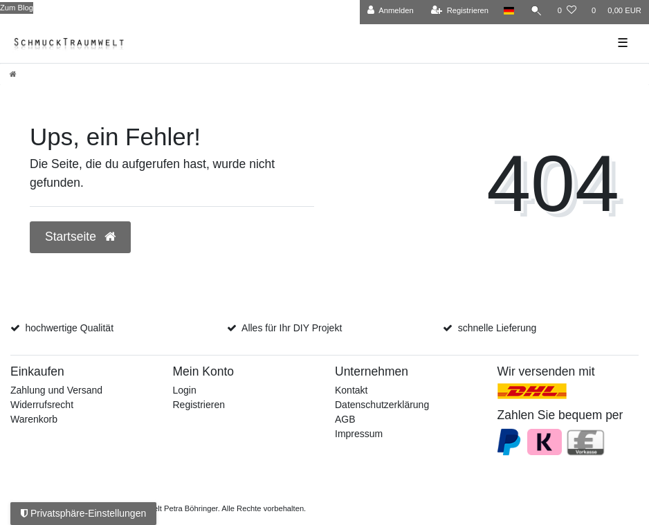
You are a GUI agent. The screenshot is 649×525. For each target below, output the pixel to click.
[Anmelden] (390, 10)
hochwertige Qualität (69, 327)
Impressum (359, 433)
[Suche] (536, 10)
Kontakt (351, 390)
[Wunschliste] (567, 10)
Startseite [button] (80, 236)
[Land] (509, 10)
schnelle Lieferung (497, 327)
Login (184, 390)
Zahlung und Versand (56, 390)
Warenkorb (33, 419)
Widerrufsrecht (41, 404)
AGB (345, 419)
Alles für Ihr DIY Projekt (291, 327)
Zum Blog (16, 7)
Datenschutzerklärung (382, 404)
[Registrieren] (459, 10)
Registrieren (199, 404)
